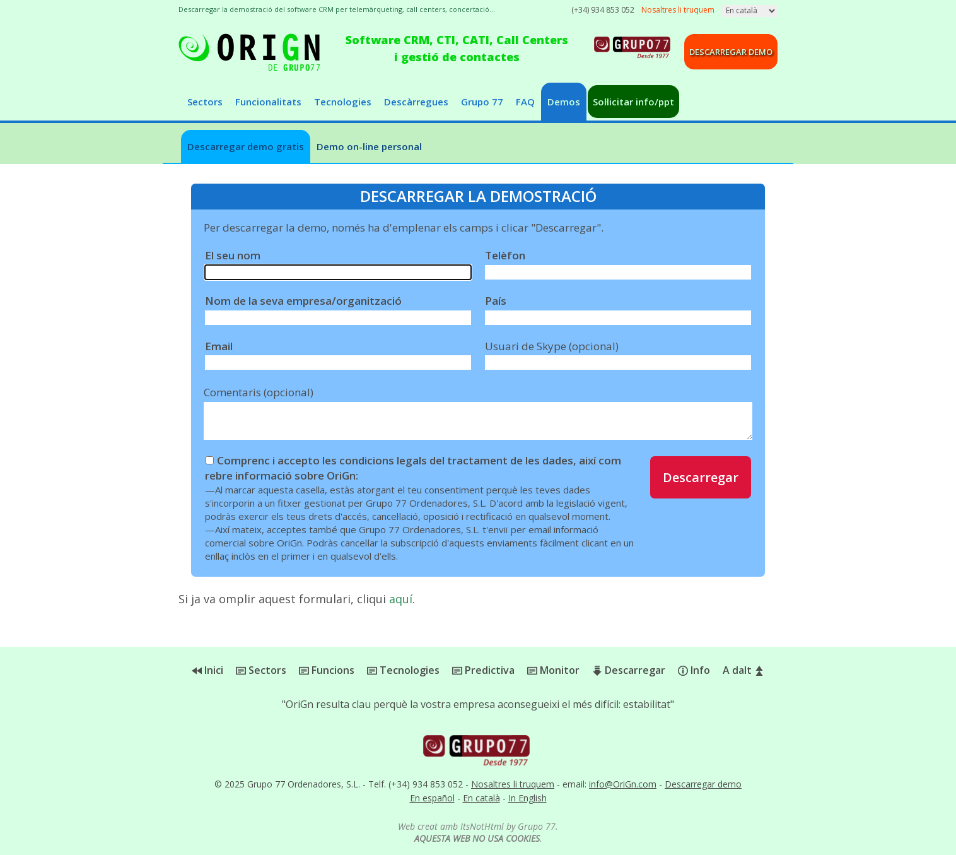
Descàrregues (416, 101)
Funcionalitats (268, 101)
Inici (207, 670)
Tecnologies (342, 101)
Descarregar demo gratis (245, 146)
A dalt (743, 670)
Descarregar (700, 477)
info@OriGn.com (622, 784)
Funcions (326, 670)
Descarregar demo (730, 51)
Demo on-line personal (369, 146)
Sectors (205, 101)
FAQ (525, 101)
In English (527, 798)
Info (694, 670)
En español (432, 798)
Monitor (553, 670)
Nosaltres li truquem (512, 784)
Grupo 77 (482, 101)
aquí (400, 598)
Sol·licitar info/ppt (633, 101)
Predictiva (483, 670)
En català (481, 798)
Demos (563, 101)
